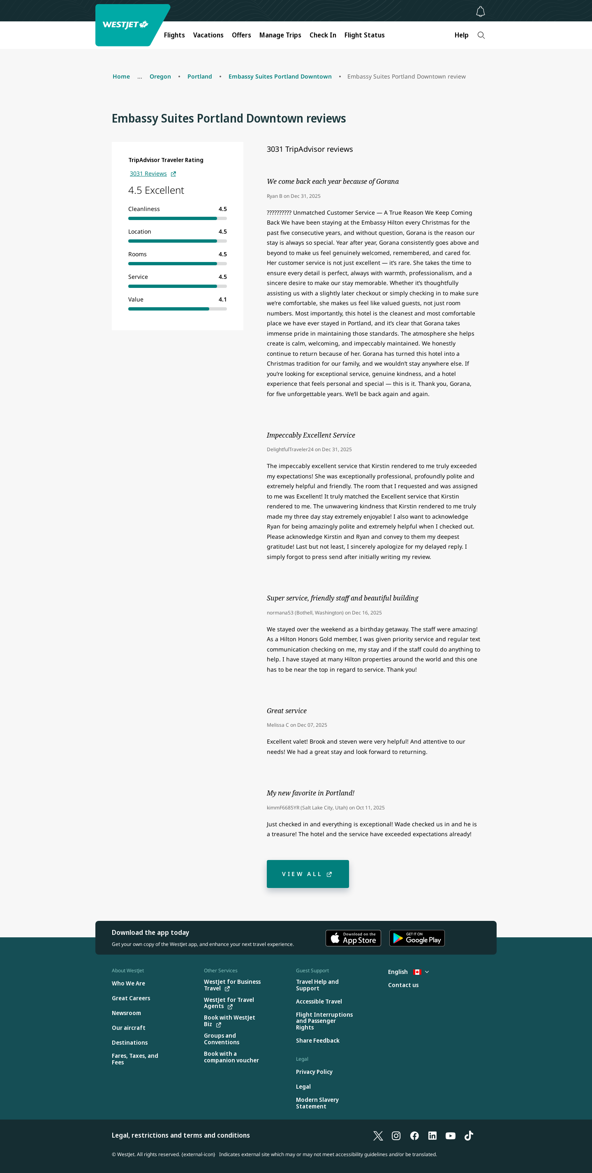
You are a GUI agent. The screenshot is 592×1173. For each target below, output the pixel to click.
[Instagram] (396, 1135)
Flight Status (365, 34)
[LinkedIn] (432, 1135)
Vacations (208, 34)
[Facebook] (414, 1135)
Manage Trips (280, 34)
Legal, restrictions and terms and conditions (181, 1135)
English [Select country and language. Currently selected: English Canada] (408, 972)
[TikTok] (469, 1135)
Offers (241, 34)
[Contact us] (403, 985)
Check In (323, 34)
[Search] (481, 35)
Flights (174, 34)
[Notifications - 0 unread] (480, 11)
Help (462, 34)
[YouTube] (451, 1135)
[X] (378, 1135)
